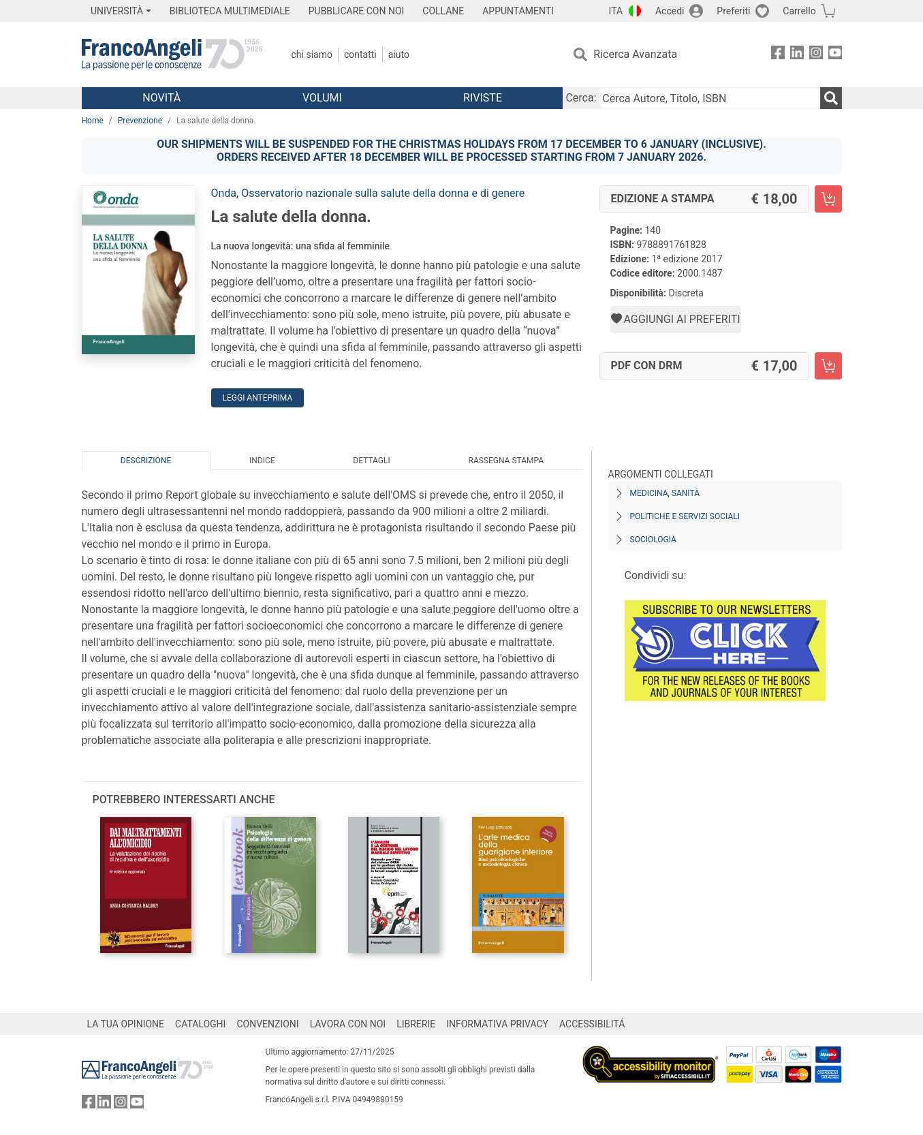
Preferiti (733, 10)
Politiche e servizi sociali (685, 516)
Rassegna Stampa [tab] (506, 460)
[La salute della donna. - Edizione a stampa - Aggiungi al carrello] (828, 199)
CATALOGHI (200, 1024)
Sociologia (653, 539)
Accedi (670, 10)
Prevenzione (140, 120)
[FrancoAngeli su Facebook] (778, 55)
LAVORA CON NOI (348, 1024)
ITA (616, 10)
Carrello (799, 10)
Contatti (360, 54)
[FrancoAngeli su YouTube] (835, 55)
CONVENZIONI (267, 1024)
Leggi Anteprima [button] (258, 398)
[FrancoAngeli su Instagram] (816, 55)
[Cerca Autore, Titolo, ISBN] (709, 98)
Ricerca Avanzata (635, 54)
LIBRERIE (415, 1024)
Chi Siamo (312, 54)
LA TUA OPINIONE (126, 1024)
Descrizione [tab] (146, 460)
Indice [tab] (262, 460)
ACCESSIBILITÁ (592, 1024)
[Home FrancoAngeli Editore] (172, 54)
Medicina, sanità (665, 493)
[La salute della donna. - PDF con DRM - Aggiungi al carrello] (828, 365)
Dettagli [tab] (371, 460)
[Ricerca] (831, 98)
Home (93, 120)
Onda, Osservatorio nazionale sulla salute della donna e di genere (368, 193)
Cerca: (580, 97)
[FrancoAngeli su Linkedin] (797, 55)
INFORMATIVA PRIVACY (497, 1024)
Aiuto (398, 54)
